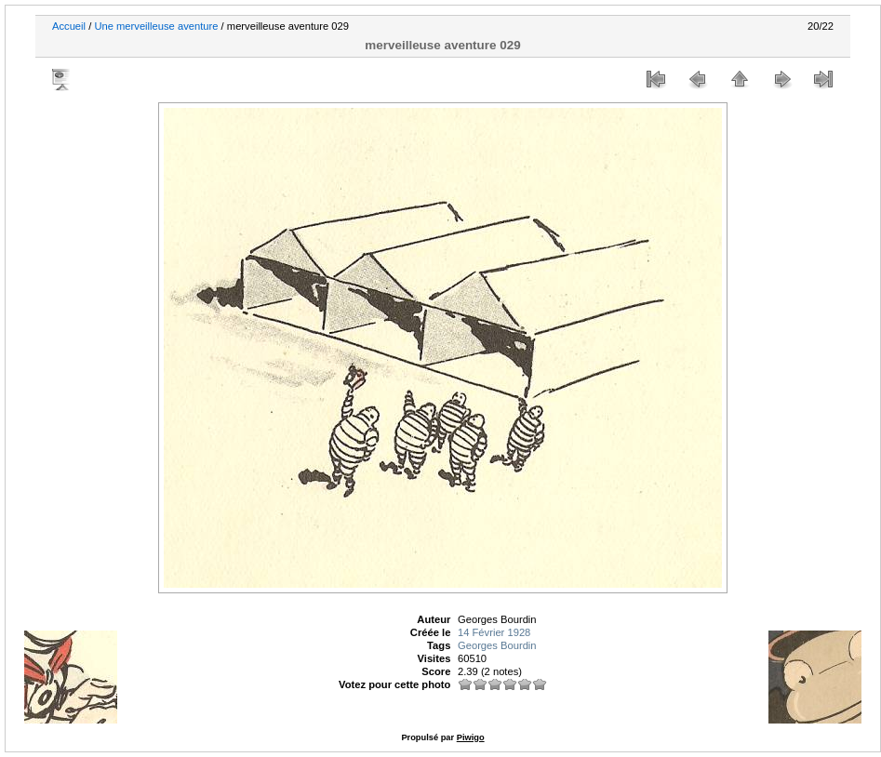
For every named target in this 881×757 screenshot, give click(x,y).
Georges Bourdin (497, 645)
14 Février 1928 (494, 632)
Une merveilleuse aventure (156, 26)
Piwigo (471, 737)
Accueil (69, 26)
